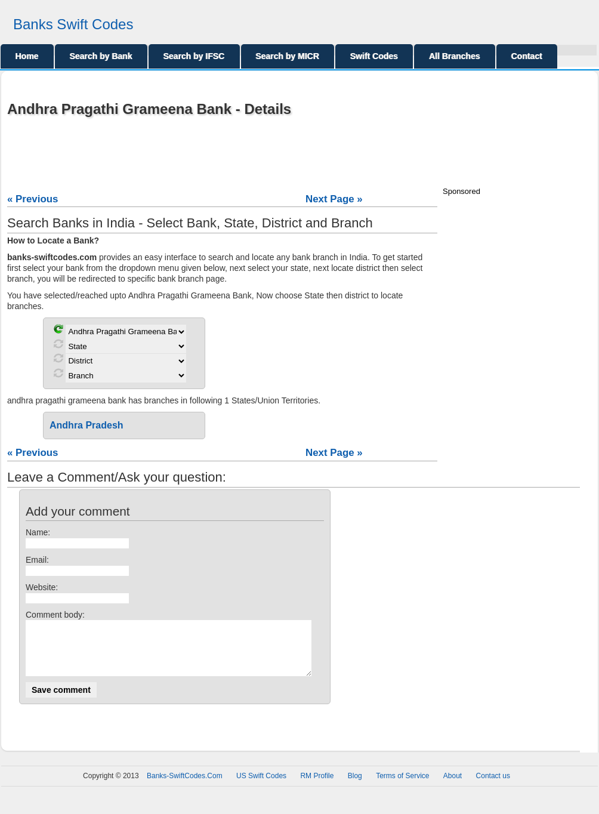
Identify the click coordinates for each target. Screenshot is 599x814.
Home (27, 56)
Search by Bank (101, 56)
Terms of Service (402, 786)
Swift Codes (374, 56)
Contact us (493, 786)
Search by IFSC (194, 56)
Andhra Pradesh (86, 425)
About (452, 786)
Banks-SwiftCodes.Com (185, 786)
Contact (526, 56)
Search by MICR (288, 56)
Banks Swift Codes (73, 24)
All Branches (454, 56)
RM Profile (317, 786)
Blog (355, 786)
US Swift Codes (261, 786)
